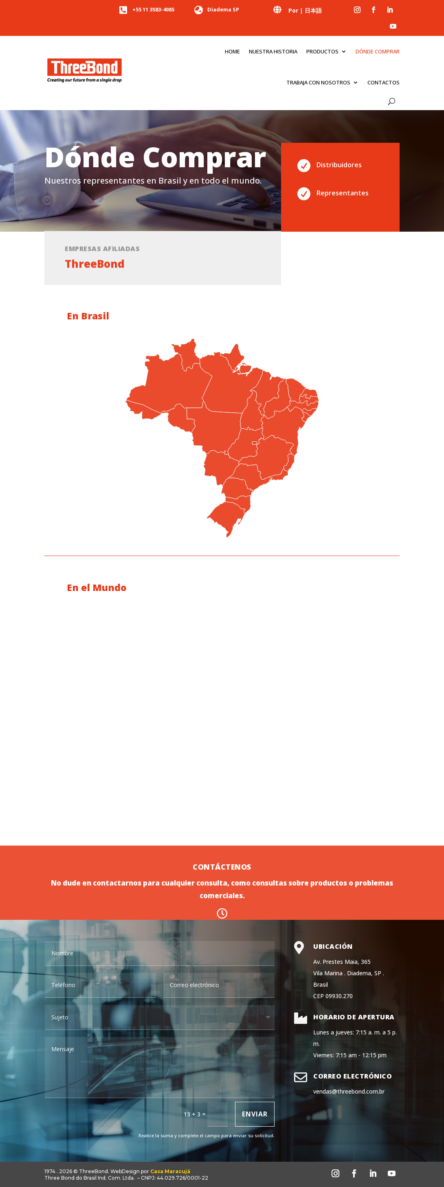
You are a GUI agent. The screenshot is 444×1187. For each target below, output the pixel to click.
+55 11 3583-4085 (153, 9)
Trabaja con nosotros (318, 82)
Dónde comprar (378, 51)
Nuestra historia (273, 51)
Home (232, 51)
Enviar (255, 1113)
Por (293, 10)
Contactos (383, 82)
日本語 (313, 10)
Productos (322, 51)
